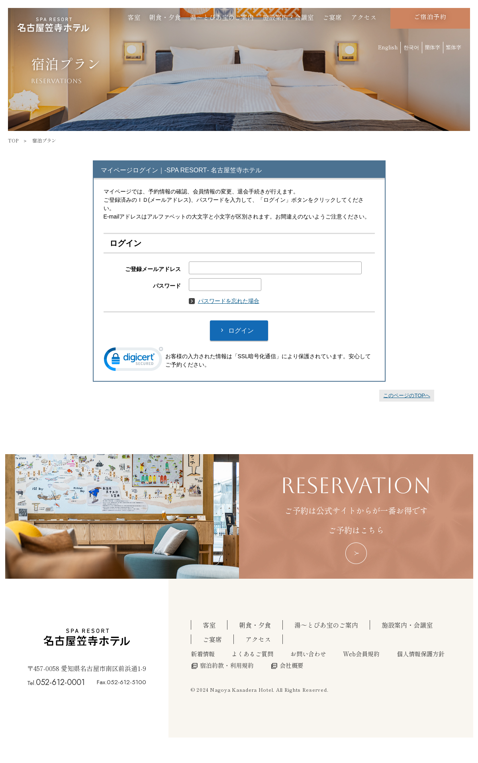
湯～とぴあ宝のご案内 (222, 17)
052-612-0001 (60, 682)
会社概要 (287, 665)
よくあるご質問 (252, 653)
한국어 (411, 47)
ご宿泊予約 (430, 16)
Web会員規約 (361, 653)
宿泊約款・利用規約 (222, 665)
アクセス (363, 17)
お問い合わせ (308, 653)
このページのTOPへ (406, 395)
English (388, 47)
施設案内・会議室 (288, 17)
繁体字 (453, 47)
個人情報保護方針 (421, 653)
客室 (133, 17)
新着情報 (203, 653)
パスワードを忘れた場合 (224, 301)
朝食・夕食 (165, 17)
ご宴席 (332, 17)
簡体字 (432, 47)
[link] (133, 361)
